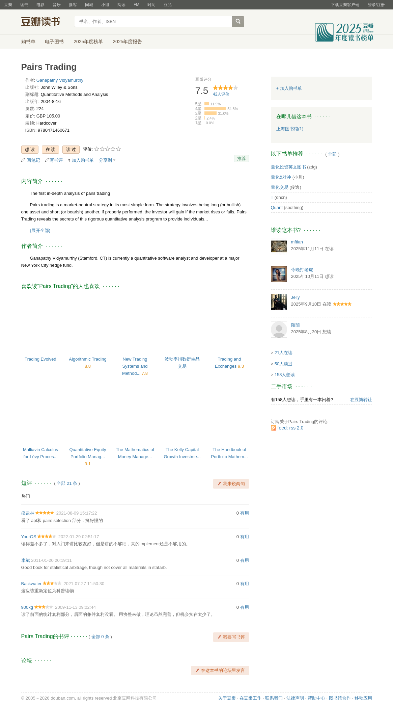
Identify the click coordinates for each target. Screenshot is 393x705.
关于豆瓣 (227, 698)
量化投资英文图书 (288, 166)
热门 (25, 496)
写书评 (56, 160)
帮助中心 (316, 698)
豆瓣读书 (45, 22)
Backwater (31, 583)
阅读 (121, 4)
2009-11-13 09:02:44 (75, 607)
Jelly (295, 297)
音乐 (57, 4)
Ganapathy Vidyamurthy (59, 80)
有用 (244, 513)
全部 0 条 (100, 636)
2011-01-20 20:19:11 (51, 560)
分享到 (105, 160)
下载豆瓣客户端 (345, 4)
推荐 (241, 158)
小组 (105, 4)
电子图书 (54, 41)
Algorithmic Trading (87, 359)
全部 (332, 154)
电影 (40, 4)
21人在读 (283, 352)
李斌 (25, 560)
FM (136, 4)
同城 (89, 4)
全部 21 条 (67, 483)
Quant (277, 207)
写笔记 (33, 160)
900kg (27, 607)
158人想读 (285, 374)
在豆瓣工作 (250, 698)
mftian (297, 241)
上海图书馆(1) (290, 128)
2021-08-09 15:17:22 (76, 513)
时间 (151, 4)
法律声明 (295, 698)
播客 (73, 4)
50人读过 (283, 363)
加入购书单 (83, 160)
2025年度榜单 (88, 41)
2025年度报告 (127, 41)
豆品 (168, 4)
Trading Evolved (40, 359)
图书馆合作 (340, 698)
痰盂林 (27, 513)
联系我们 (274, 698)
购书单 (28, 41)
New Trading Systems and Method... (135, 366)
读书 (24, 4)
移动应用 (363, 698)
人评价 (221, 94)
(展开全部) (40, 230)
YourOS (28, 536)
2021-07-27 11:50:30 (83, 583)
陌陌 (295, 325)
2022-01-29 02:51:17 (78, 536)
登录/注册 (376, 4)
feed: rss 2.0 (291, 427)
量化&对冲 (281, 177)
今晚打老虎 (302, 269)
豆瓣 (8, 4)
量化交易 (279, 187)
